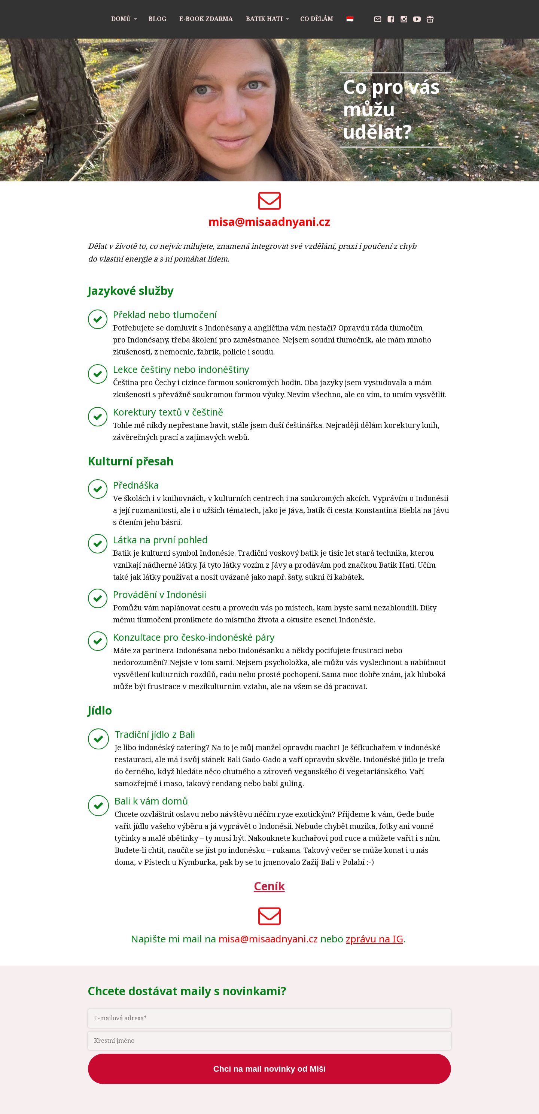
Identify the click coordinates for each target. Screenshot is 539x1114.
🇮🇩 (350, 19)
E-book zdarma (206, 19)
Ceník (269, 886)
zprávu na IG (374, 938)
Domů (121, 19)
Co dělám (316, 19)
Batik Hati (264, 19)
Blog (157, 19)
